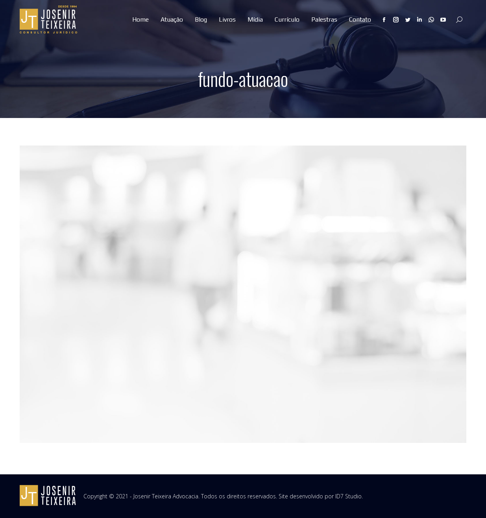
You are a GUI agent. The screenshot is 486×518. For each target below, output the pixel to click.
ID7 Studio (348, 496)
